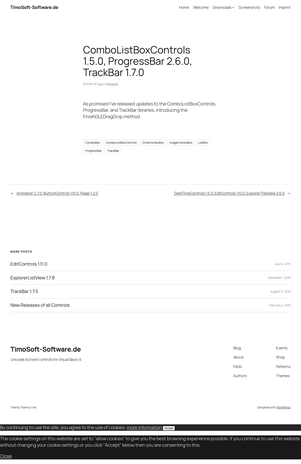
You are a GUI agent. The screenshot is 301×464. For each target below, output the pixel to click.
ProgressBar (93, 151)
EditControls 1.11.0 (28, 264)
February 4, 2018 (280, 305)
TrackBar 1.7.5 (24, 291)
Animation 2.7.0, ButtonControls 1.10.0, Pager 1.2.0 (57, 193)
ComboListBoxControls (121, 143)
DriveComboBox (153, 143)
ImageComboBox (181, 143)
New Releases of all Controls (40, 305)
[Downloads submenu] (233, 7)
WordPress (283, 407)
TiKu (100, 84)
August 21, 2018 (280, 291)
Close (6, 456)
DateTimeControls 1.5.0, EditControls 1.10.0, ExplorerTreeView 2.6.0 (229, 193)
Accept (169, 428)
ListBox (203, 143)
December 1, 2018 (279, 278)
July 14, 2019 (283, 264)
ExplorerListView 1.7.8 (32, 277)
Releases (112, 84)
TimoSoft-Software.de (34, 7)
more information (144, 427)
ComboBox (92, 143)
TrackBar (113, 151)
